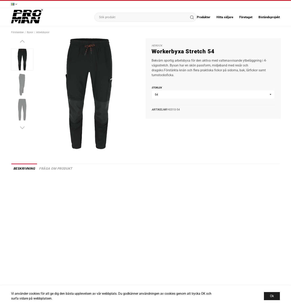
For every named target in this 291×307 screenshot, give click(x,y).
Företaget (245, 17)
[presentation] (22, 59)
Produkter (203, 17)
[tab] (22, 59)
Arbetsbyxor (42, 32)
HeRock (157, 45)
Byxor (30, 32)
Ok (272, 296)
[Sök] (192, 17)
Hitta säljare (224, 17)
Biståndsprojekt (269, 17)
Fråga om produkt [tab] (55, 168)
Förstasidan (17, 32)
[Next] (22, 127)
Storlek (157, 87)
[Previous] (22, 41)
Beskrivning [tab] (24, 168)
